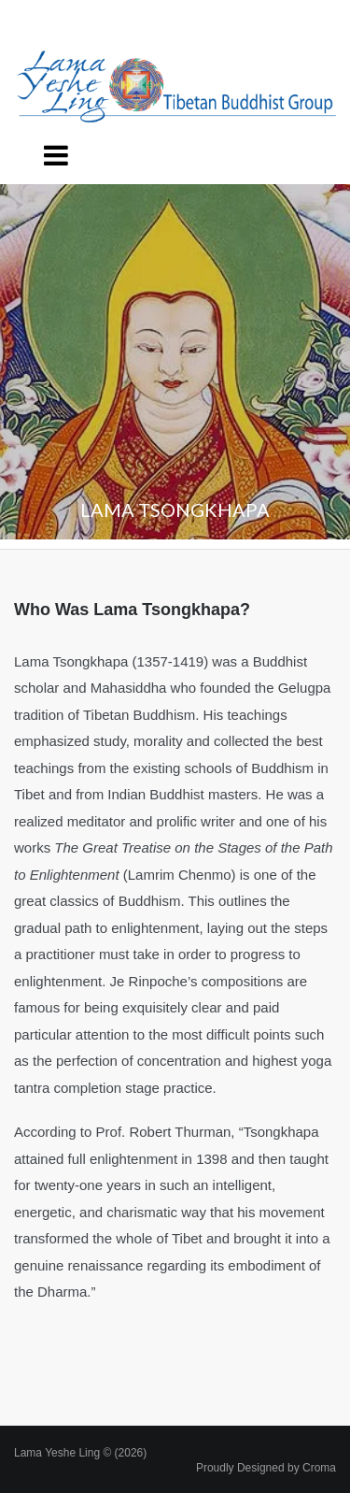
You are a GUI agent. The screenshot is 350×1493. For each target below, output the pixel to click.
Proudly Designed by (266, 1467)
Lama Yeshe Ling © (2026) (80, 1452)
